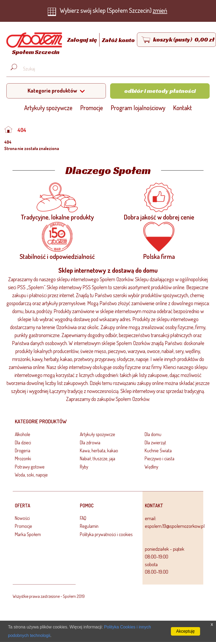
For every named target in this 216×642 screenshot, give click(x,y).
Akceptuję (185, 631)
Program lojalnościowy (138, 107)
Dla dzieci (23, 442)
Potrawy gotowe (30, 467)
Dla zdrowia (90, 442)
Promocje (91, 107)
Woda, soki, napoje (31, 475)
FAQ (83, 518)
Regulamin (89, 526)
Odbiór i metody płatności (160, 90)
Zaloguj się (82, 40)
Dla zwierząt (155, 442)
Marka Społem (28, 534)
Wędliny (151, 467)
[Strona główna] (32, 44)
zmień (160, 10)
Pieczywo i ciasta (159, 458)
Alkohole (22, 434)
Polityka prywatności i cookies (106, 534)
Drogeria (22, 450)
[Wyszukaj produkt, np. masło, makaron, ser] (112, 69)
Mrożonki (23, 458)
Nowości (22, 518)
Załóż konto (118, 40)
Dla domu (153, 434)
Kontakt (182, 107)
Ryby (84, 467)
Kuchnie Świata (158, 450)
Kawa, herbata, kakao (99, 450)
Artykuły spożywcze (48, 107)
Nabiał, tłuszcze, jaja (97, 458)
